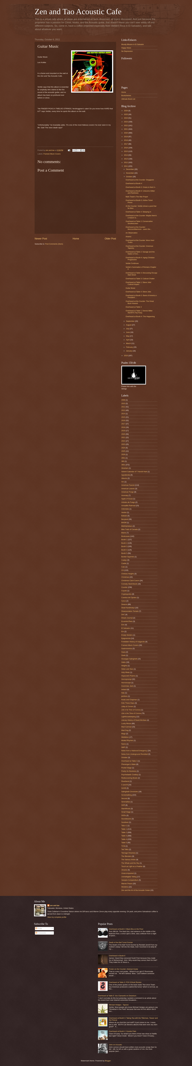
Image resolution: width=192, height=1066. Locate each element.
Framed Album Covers (52, 154)
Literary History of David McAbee (133, 720)
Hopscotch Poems (128, 676)
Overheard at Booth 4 (134, 183)
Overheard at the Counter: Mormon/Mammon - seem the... (139, 228)
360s (123, 465)
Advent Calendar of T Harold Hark (134, 472)
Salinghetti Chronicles (129, 792)
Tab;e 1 (124, 826)
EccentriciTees (126, 621)
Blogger (108, 1061)
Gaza (123, 652)
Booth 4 (124, 550)
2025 (126, 114)
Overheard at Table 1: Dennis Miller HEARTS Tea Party (139, 312)
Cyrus (123, 601)
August (129, 325)
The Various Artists (128, 860)
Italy (123, 693)
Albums (124, 478)
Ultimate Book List (128, 99)
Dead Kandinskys (128, 608)
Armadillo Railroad (128, 506)
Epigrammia (126, 638)
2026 (126, 111)
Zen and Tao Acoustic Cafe (78, 11)
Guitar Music (130, 288)
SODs (123, 815)
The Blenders (126, 856)
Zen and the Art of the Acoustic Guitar (135, 890)
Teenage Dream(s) (128, 853)
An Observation (131, 233)
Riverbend (125, 781)
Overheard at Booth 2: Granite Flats (122, 1031)
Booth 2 (124, 543)
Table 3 (124, 836)
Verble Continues (132, 263)
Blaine (123, 533)
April (128, 340)
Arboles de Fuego (128, 502)
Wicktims (124, 887)
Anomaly (124, 495)
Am (122, 482)
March (128, 343)
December (130, 169)
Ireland (124, 689)
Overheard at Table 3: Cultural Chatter (140, 279)
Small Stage (126, 812)
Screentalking (126, 795)
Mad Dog (124, 730)
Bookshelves (126, 95)
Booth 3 (124, 546)
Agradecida (125, 475)
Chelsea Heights (127, 574)
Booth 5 (124, 553)
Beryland (124, 519)
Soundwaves (126, 819)
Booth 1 (124, 540)
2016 (126, 148)
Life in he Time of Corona (131, 710)
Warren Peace (126, 884)
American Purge (127, 492)
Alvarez (128, 237)
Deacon (124, 604)
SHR (123, 805)
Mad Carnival (126, 727)
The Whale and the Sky (130, 863)
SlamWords (125, 809)
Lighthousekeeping (128, 717)
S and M (124, 785)
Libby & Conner (127, 706)
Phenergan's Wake (128, 764)
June (128, 332)
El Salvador (125, 628)
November (130, 173)
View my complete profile (56, 917)
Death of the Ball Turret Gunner (121, 942)
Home (76, 238)
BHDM (123, 523)
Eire (122, 625)
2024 (126, 118)
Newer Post (41, 238)
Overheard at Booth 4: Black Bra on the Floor (126, 929)
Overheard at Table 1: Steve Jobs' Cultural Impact (138, 283)
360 (122, 461)
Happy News (126, 48)
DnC (123, 615)
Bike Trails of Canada (129, 529)
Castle (123, 563)
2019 (126, 137)
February (129, 347)
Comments (40, 933)
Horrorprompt (126, 679)
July (127, 329)
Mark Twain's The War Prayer (137, 197)
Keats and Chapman (129, 700)
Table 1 (124, 829)
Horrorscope (126, 683)
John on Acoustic (115, 1045)
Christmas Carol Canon (130, 581)
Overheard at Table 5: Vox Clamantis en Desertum (117, 996)
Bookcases (125, 536)
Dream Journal (127, 618)
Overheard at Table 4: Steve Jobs (138, 292)
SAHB (123, 788)
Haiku (123, 662)
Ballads (124, 516)
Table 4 (124, 839)
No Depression (127, 51)
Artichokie (125, 509)
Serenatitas (125, 802)
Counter (124, 587)
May (128, 336)
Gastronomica (126, 648)
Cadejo (124, 560)
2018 (126, 140)
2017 (126, 144)
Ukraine (124, 870)
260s (123, 458)
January (129, 351)
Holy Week (125, 672)
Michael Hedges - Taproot (118, 1005)
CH (122, 570)
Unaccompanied (127, 873)
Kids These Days (127, 703)
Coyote (124, 591)
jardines (124, 696)
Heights (124, 666)
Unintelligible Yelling (129, 877)
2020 (126, 133)
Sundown (125, 822)
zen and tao (54, 905)
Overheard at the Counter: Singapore (140, 180)
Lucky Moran (126, 723)
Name (123, 744)
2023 (126, 122)
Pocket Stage (126, 768)
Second (124, 798)
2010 (126, 356)
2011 (126, 166)
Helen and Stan (127, 669)
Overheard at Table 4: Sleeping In (138, 212)
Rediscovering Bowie (129, 778)
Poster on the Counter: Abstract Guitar (123, 969)
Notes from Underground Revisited (134, 754)
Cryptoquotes (126, 594)
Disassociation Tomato (130, 611)
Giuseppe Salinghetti (129, 659)
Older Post (110, 238)
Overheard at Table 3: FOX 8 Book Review (125, 982)
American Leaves (128, 489)
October (129, 177)
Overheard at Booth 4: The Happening (140, 316)
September (130, 321)
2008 (123, 400)
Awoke (123, 512)
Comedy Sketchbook (129, 584)
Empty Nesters (127, 635)
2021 (126, 129)
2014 (126, 155)
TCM (123, 846)
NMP (123, 747)
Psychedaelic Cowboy (129, 775)
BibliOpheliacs (126, 526)
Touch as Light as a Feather (132, 866)
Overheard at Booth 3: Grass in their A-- (141, 187)
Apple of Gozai (127, 499)
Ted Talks (124, 849)
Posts (38, 928)
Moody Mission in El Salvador (132, 44)
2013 (126, 159)
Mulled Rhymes (127, 740)
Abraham (124, 468)
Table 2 (124, 832)
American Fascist (128, 485)
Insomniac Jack (127, 686)
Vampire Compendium (129, 880)
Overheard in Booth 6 (117, 956)
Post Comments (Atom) (54, 244)
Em (122, 631)
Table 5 (124, 843)
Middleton (125, 737)
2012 (126, 162)
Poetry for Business (128, 771)
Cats (123, 567)
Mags (123, 734)
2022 (126, 125)
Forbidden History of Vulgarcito (133, 642)
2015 (126, 151)
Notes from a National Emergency (134, 751)
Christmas (125, 577)
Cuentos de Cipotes (128, 598)
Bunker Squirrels (127, 557)
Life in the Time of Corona (131, 713)
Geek (123, 655)
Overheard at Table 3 (134, 307)
